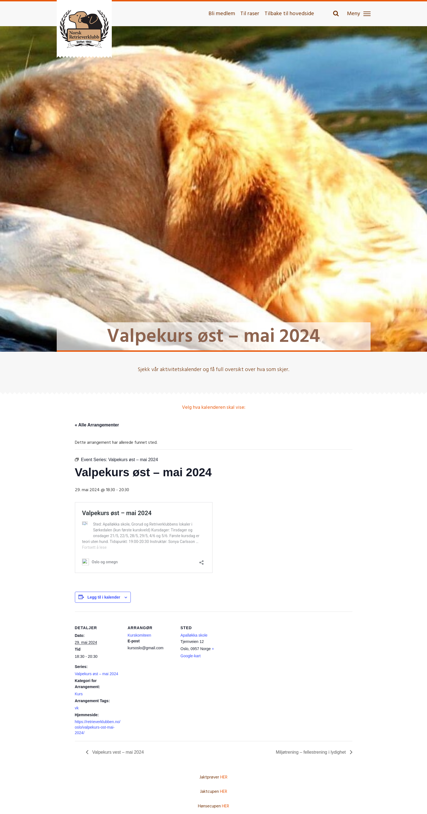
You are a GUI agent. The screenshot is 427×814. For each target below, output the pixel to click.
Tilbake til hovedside (289, 13)
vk (77, 708)
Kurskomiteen (139, 635)
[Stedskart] (262, 649)
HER (223, 777)
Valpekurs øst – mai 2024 (96, 674)
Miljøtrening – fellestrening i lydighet (311, 752)
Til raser (249, 13)
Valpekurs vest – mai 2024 (117, 752)
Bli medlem (221, 13)
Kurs (79, 694)
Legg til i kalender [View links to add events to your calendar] (103, 597)
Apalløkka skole (194, 635)
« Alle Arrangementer (97, 425)
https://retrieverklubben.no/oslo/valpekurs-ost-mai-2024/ (98, 727)
